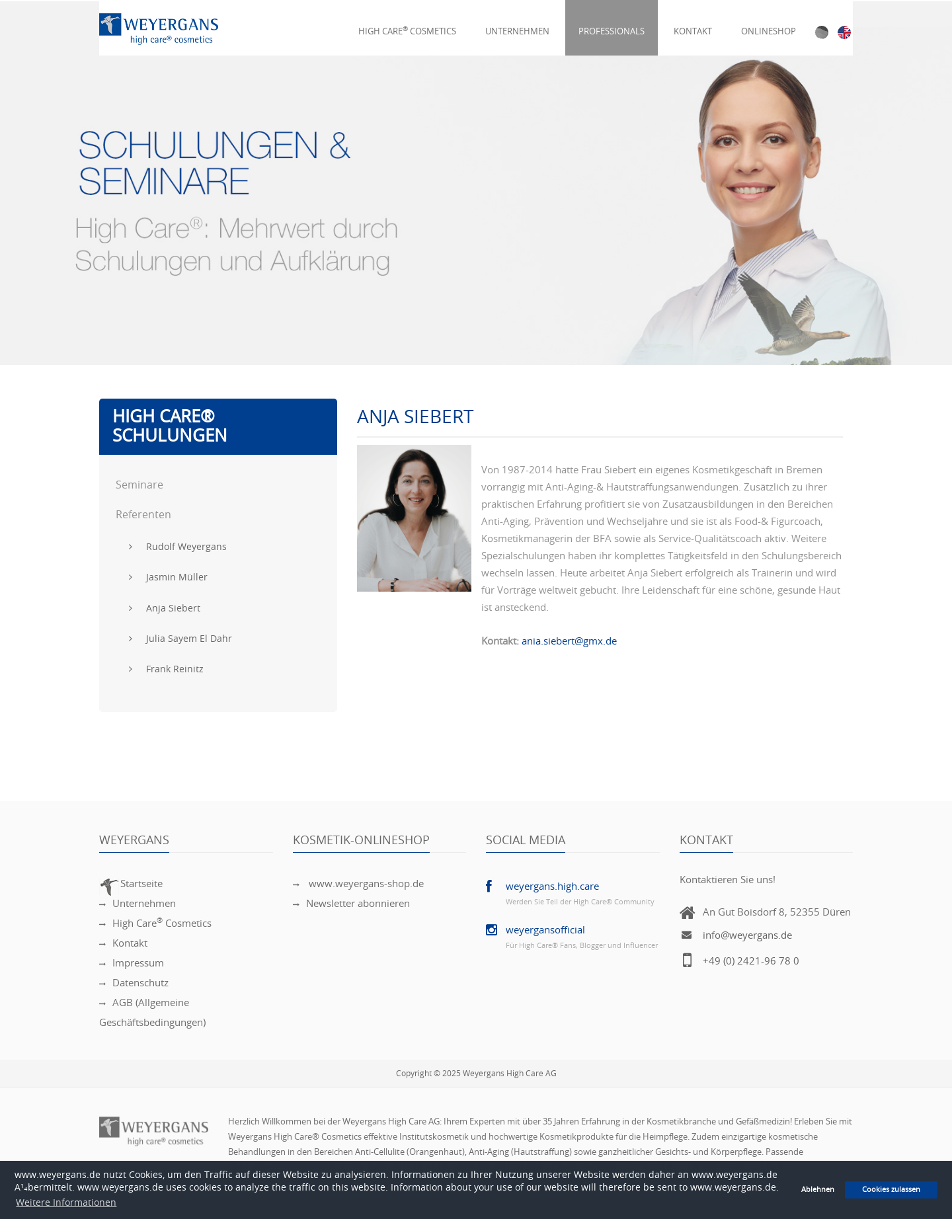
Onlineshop (768, 23)
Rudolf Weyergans (178, 547)
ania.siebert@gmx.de (569, 641)
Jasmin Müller (168, 577)
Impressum (131, 963)
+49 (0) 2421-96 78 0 (751, 961)
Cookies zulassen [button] (891, 1189)
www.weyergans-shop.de (358, 884)
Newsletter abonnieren (351, 904)
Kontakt (693, 23)
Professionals (611, 23)
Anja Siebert (164, 608)
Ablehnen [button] (817, 1189)
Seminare (139, 485)
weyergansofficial (545, 930)
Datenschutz (134, 983)
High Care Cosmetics (407, 23)
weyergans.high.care (552, 886)
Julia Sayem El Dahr (180, 639)
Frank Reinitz (166, 669)
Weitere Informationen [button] (66, 1202)
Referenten (143, 514)
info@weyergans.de (747, 935)
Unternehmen (517, 23)
